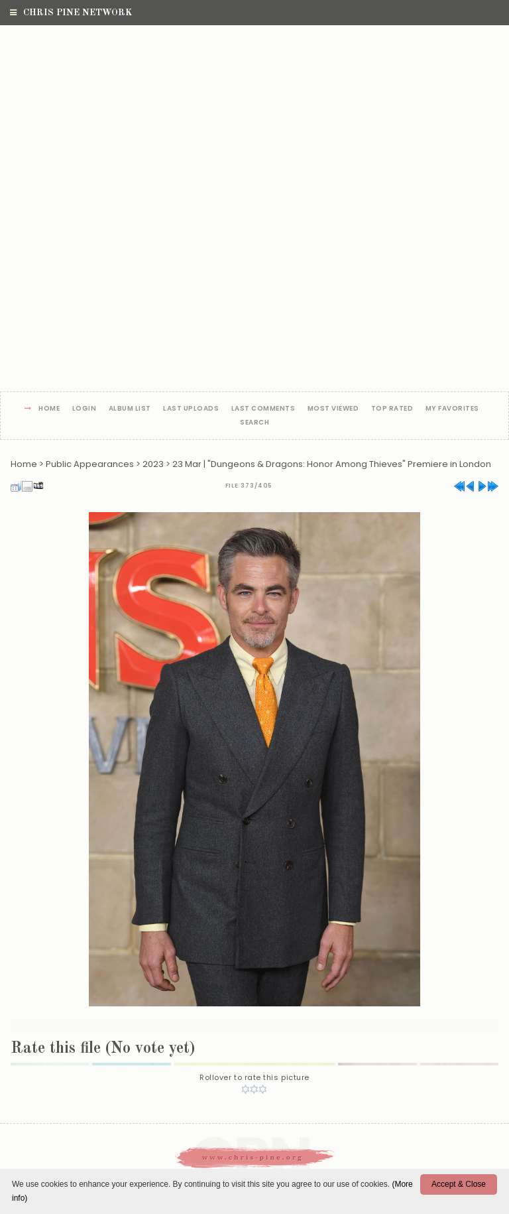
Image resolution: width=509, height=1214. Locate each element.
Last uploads (191, 409)
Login (84, 409)
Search (254, 423)
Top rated (392, 409)
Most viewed (333, 409)
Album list (130, 409)
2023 (153, 464)
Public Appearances (90, 464)
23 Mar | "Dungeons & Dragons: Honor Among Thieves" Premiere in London (331, 464)
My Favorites (452, 409)
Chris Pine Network (71, 12)
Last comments (263, 409)
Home (49, 409)
